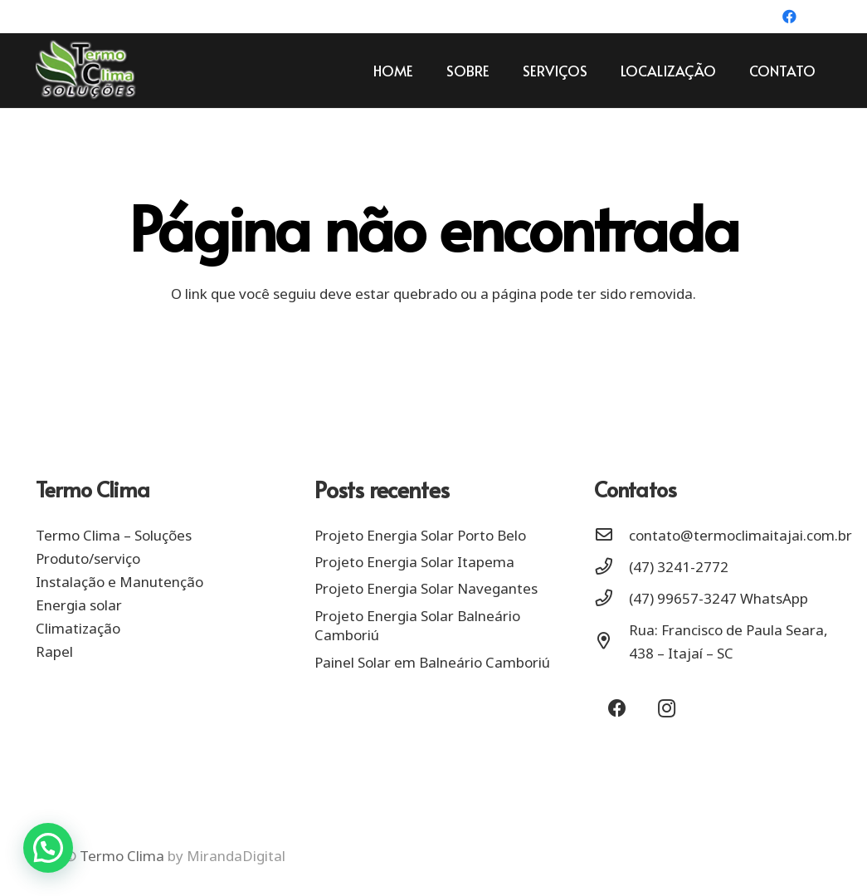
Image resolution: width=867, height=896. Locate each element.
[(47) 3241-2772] (611, 567)
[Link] (86, 71)
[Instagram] (818, 16)
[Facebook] (790, 16)
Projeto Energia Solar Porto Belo (420, 535)
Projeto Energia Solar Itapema (414, 561)
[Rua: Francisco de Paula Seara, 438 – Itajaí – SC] (611, 642)
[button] (48, 848)
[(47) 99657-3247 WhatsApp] (611, 598)
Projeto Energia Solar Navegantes (426, 588)
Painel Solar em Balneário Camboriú (432, 662)
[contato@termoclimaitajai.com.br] (611, 535)
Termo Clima (122, 855)
